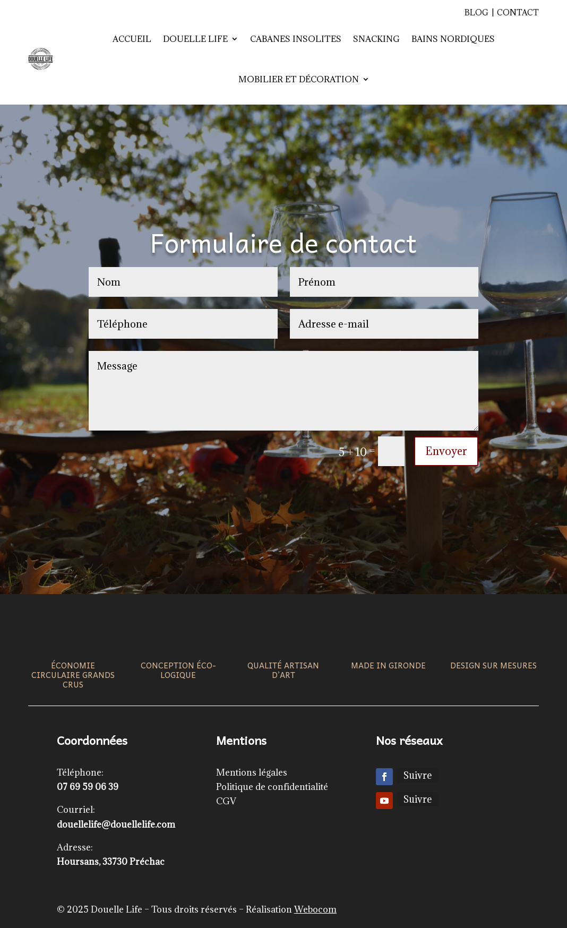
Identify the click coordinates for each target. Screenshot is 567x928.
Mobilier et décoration (298, 79)
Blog (476, 12)
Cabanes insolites (295, 38)
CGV (226, 801)
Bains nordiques (453, 38)
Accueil (132, 38)
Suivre (417, 775)
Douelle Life (195, 38)
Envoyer (446, 451)
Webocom (315, 909)
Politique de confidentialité (272, 787)
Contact (518, 12)
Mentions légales (251, 772)
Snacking (376, 38)
